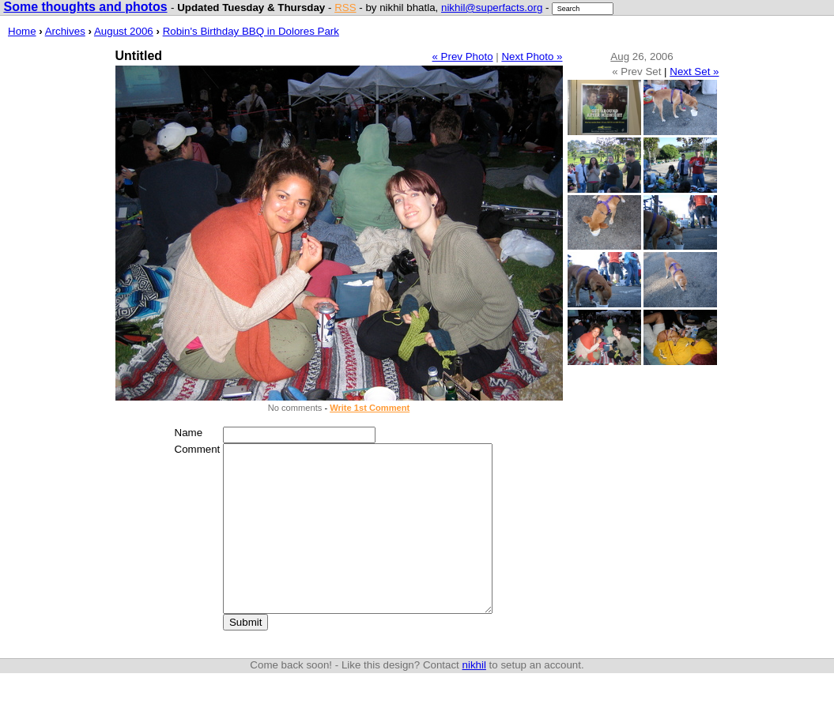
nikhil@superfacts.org (491, 7)
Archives (65, 31)
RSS (345, 7)
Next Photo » (531, 56)
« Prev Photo (462, 56)
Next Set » (694, 71)
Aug (619, 56)
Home (22, 31)
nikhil (474, 698)
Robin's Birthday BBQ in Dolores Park (251, 31)
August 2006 (123, 31)
